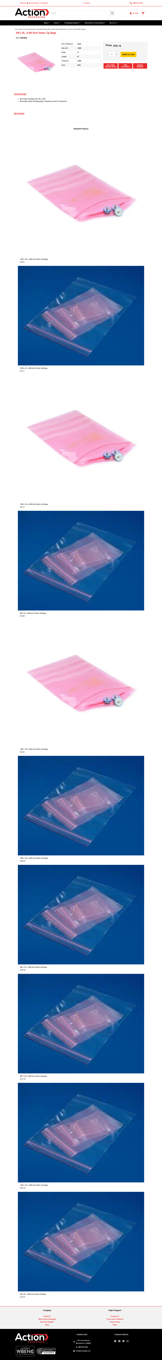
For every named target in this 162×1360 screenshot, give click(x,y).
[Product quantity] (112, 54)
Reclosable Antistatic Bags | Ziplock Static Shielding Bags (52, 29)
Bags (20, 29)
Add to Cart (128, 54)
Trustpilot (86, 3)
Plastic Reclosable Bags (29, 29)
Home (16, 29)
